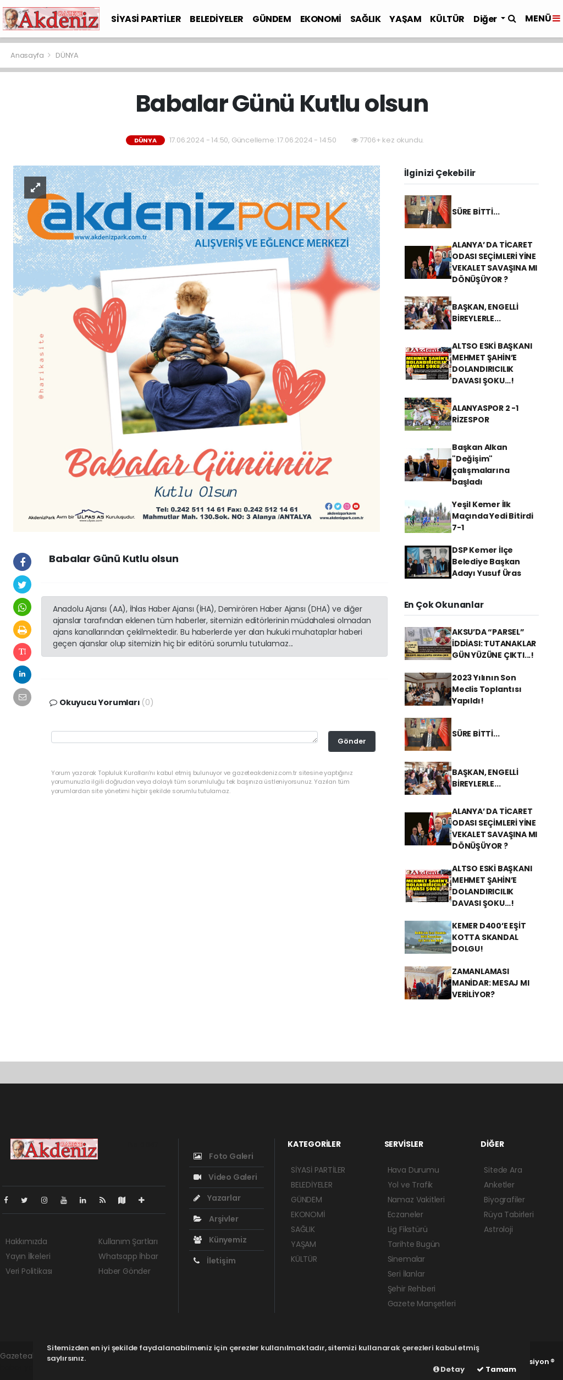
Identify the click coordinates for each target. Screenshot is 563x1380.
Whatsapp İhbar (128, 1256)
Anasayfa (27, 55)
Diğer (486, 19)
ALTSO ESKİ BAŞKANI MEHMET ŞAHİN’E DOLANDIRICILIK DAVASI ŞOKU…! (492, 363)
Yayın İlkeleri (27, 1256)
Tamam (496, 1369)
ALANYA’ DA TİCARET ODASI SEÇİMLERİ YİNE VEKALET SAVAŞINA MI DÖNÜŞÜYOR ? (494, 262)
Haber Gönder (124, 1271)
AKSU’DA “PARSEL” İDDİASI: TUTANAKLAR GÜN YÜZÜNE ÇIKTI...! (494, 643)
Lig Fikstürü (408, 1229)
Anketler (499, 1184)
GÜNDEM (271, 19)
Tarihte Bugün (414, 1244)
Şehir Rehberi (412, 1288)
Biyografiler (504, 1199)
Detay (449, 1369)
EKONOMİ (320, 19)
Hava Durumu (413, 1169)
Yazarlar (217, 1197)
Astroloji (498, 1229)
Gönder (352, 741)
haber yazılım (25, 1367)
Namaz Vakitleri (416, 1199)
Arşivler (216, 1218)
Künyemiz (220, 1239)
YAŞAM (405, 19)
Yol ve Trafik (410, 1184)
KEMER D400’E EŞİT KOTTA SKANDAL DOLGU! (489, 937)
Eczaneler (405, 1214)
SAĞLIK (365, 19)
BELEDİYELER (217, 19)
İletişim (214, 1260)
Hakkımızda (26, 1241)
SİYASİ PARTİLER (146, 19)
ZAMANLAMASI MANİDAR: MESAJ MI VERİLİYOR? (490, 983)
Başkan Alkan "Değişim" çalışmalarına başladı (481, 464)
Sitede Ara (503, 1169)
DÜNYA (67, 55)
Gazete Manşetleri (422, 1303)
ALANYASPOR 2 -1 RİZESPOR (485, 414)
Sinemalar (406, 1258)
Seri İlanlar (406, 1273)
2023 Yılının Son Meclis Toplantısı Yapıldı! (487, 689)
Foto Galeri (223, 1156)
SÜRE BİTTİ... (476, 211)
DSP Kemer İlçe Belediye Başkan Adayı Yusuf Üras (486, 562)
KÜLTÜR (447, 19)
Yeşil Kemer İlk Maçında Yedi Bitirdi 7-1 (492, 516)
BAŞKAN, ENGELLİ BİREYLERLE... (485, 312)
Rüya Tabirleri (508, 1214)
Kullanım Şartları (128, 1241)
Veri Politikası (28, 1271)
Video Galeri (225, 1177)
